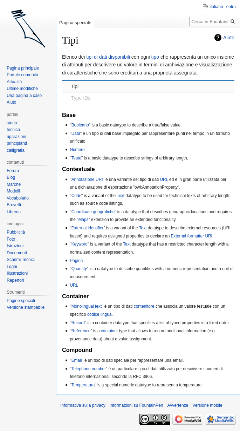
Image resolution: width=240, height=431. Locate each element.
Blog (11, 177)
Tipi (74, 86)
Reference (81, 330)
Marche (14, 184)
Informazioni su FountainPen (136, 405)
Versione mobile (207, 405)
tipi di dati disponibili (108, 57)
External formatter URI (191, 236)
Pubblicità (16, 232)
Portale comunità (22, 74)
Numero (77, 149)
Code (76, 195)
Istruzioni (15, 245)
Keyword (79, 244)
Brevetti (14, 204)
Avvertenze (177, 405)
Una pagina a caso (24, 95)
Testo (76, 158)
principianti (17, 143)
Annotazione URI (87, 179)
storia (12, 122)
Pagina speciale (75, 22)
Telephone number (88, 368)
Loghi (12, 266)
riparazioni (16, 136)
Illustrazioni (17, 273)
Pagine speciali (21, 300)
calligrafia (16, 150)
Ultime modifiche (22, 88)
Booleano (80, 125)
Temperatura (83, 385)
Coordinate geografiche (93, 211)
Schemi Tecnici (21, 259)
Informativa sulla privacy (82, 405)
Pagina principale (23, 68)
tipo (155, 57)
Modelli (13, 191)
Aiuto (228, 37)
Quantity (79, 268)
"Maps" (83, 219)
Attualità (14, 81)
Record (78, 322)
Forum (13, 170)
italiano (216, 6)
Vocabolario (18, 198)
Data (75, 133)
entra (231, 6)
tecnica (13, 129)
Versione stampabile (25, 307)
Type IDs (80, 98)
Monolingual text (86, 306)
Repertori (15, 280)
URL (164, 179)
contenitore (144, 306)
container (109, 330)
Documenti (17, 252)
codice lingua (99, 314)
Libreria (14, 211)
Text (120, 195)
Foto (11, 239)
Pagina (76, 260)
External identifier (87, 228)
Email (76, 360)
